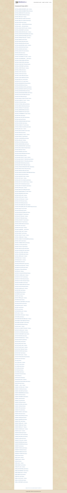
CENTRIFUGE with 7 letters (20, 299)
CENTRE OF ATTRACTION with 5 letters (22, 280)
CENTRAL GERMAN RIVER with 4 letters (22, 109)
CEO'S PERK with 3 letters (19, 371)
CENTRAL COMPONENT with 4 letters (22, 66)
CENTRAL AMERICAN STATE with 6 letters (22, 12)
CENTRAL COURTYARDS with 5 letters (22, 77)
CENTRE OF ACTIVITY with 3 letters (21, 276)
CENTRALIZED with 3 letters (20, 261)
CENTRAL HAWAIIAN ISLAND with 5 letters (22, 121)
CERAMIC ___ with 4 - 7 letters (20, 385)
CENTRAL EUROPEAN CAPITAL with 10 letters (23, 87)
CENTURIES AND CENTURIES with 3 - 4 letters (23, 318)
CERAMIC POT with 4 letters (20, 409)
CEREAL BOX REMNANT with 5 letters (21, 470)
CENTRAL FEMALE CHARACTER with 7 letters (23, 98)
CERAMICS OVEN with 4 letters (20, 438)
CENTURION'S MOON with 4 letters (21, 324)
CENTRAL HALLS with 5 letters (20, 119)
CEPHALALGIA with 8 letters (20, 377)
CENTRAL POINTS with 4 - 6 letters (21, 197)
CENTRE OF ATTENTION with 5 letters (22, 278)
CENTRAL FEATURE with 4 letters (21, 96)
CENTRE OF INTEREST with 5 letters (21, 282)
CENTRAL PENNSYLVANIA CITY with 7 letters (23, 191)
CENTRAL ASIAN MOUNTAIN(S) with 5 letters (23, 35)
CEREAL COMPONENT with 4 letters (21, 482)
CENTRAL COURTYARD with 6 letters (21, 75)
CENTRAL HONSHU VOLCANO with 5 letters (23, 126)
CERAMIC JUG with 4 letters (20, 400)
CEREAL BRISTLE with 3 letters (20, 474)
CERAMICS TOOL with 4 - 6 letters (21, 440)
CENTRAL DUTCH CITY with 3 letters (21, 81)
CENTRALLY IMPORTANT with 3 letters (22, 263)
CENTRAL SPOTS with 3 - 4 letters (21, 227)
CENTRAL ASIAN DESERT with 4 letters (22, 30)
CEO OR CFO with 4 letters (19, 364)
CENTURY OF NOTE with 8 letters (21, 339)
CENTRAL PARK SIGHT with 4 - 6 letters (22, 176)
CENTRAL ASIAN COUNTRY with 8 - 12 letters (23, 28)
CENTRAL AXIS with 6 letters (20, 52)
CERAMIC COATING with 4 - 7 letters (21, 387)
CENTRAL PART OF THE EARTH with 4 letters (23, 185)
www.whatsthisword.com (37, 491)
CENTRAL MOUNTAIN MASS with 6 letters (22, 153)
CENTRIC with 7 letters (19, 295)
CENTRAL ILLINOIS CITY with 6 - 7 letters (22, 134)
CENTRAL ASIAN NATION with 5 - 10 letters (23, 37)
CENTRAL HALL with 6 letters (20, 115)
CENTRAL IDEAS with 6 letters (20, 132)
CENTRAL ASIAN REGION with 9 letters (22, 43)
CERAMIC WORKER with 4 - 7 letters (21, 428)
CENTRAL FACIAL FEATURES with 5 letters (22, 94)
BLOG (50, 2)
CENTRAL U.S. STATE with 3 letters (21, 244)
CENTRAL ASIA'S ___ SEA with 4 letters (21, 26)
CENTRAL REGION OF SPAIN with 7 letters (22, 212)
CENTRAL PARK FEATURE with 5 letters (22, 170)
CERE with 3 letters (18, 461)
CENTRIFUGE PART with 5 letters (21, 303)
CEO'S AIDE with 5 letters (19, 368)
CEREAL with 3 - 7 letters (19, 463)
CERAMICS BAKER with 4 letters (20, 432)
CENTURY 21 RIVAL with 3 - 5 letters (21, 330)
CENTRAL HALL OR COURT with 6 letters (22, 117)
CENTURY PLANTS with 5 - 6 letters (21, 347)
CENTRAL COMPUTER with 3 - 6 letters (22, 68)
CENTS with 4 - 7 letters (19, 313)
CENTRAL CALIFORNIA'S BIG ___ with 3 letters (23, 58)
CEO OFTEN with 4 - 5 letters (20, 362)
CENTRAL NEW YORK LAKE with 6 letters (22, 162)
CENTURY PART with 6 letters (20, 341)
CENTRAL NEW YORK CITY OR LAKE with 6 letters (24, 161)
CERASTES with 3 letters (19, 455)
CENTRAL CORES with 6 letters (20, 69)
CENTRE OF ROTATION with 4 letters (21, 286)
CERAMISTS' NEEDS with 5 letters (21, 451)
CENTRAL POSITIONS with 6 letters (21, 202)
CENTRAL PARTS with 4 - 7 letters (21, 187)
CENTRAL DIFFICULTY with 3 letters (21, 79)
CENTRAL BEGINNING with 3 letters (21, 54)
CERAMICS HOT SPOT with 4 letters (21, 434)
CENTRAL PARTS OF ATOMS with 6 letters (22, 189)
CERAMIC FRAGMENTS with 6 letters (21, 396)
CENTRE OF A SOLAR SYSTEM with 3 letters (22, 273)
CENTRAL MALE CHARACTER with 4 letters (22, 147)
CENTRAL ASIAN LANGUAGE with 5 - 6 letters (23, 31)
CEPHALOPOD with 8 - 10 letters (21, 379)
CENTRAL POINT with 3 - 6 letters (21, 195)
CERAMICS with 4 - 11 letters (20, 430)
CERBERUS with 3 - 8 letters (20, 459)
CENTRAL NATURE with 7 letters (21, 155)
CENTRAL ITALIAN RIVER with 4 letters (22, 138)
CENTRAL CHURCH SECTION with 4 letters (22, 64)
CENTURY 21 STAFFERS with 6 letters (21, 332)
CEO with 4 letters (18, 360)
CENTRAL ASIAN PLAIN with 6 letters (21, 41)
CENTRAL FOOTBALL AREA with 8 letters (22, 104)
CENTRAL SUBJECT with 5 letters (21, 233)
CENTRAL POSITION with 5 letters (21, 200)
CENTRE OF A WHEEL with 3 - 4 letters (21, 275)
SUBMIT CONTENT (45, 2)
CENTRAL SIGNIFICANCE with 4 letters (22, 223)
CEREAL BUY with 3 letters (19, 476)
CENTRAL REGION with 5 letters (20, 210)
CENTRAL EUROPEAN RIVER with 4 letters (22, 90)
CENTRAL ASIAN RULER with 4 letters (21, 47)
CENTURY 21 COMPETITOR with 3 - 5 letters (23, 328)
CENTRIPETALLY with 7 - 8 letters (21, 305)
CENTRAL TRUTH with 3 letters (20, 240)
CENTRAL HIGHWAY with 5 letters (21, 123)
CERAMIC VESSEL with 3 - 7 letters (21, 423)
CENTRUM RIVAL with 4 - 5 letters (21, 311)
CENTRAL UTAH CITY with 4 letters (21, 246)
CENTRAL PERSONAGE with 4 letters (21, 193)
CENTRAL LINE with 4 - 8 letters (20, 140)
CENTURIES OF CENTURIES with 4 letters (22, 320)
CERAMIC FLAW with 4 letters (20, 394)
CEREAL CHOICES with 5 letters (20, 480)
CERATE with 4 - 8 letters (19, 457)
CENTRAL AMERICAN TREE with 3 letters (22, 14)
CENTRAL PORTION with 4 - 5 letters (21, 199)
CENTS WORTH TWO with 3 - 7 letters (22, 314)
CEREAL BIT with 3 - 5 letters (20, 466)
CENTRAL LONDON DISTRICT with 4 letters (23, 145)
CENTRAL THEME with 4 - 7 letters (21, 237)
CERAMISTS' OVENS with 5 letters (21, 453)
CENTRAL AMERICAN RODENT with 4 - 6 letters (23, 9)
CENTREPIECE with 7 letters (20, 294)
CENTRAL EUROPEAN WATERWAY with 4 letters (23, 92)
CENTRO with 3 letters (19, 309)
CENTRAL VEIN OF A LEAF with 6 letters (22, 248)
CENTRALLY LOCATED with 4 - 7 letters (22, 265)
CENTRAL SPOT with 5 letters (20, 225)
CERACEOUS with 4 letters (19, 383)
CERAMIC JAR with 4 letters (20, 398)
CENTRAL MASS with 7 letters (20, 149)
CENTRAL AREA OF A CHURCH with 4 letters (23, 20)
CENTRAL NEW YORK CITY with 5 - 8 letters (23, 157)
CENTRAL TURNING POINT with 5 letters (22, 242)
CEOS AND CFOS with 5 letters (20, 373)
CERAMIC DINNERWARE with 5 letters (22, 392)
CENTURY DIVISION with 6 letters (21, 335)
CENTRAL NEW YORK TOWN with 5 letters (22, 164)
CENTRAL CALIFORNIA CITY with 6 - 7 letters (23, 56)
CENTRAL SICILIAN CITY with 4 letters (22, 219)
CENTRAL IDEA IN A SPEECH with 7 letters (22, 130)
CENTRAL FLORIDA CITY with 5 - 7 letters (22, 100)
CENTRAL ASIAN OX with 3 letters (21, 39)
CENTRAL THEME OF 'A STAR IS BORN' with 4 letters (24, 238)
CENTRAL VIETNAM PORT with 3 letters (22, 250)
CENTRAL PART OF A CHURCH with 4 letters (23, 180)
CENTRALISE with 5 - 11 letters (20, 257)
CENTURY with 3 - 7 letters (19, 326)
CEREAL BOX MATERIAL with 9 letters (21, 468)
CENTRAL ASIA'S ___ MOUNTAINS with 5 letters (23, 24)
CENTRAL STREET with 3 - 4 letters (21, 231)
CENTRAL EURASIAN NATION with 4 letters (23, 83)
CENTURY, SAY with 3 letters (20, 358)
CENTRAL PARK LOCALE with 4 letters (22, 174)
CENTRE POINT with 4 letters (20, 290)
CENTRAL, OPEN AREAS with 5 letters (21, 254)
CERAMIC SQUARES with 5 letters (21, 419)
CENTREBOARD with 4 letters (20, 292)
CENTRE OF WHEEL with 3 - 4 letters (21, 288)
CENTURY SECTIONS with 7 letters (21, 349)
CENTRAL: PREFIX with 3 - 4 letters (21, 256)
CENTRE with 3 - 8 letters (19, 271)
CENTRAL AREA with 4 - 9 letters (20, 16)
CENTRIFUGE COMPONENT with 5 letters (22, 301)
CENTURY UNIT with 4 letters (20, 352)
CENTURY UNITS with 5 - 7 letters (21, 354)
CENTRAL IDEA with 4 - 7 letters (20, 128)
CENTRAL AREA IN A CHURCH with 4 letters (23, 18)
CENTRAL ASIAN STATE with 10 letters (22, 50)
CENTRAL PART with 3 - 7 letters (21, 178)
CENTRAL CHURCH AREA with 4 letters (22, 60)
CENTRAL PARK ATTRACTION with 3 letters (23, 168)
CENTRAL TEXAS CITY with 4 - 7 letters (22, 235)
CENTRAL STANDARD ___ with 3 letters (22, 229)
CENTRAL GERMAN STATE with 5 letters (22, 111)
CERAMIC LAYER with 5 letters (20, 402)
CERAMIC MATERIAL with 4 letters (21, 404)
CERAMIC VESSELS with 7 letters (20, 425)
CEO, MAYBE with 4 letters (19, 366)
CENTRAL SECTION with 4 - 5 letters (21, 216)
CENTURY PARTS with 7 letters (20, 343)
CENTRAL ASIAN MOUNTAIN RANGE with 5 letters (24, 33)
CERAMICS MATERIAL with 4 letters (21, 436)
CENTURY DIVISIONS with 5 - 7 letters (21, 337)
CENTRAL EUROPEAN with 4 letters (21, 85)
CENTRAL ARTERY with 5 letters (20, 22)
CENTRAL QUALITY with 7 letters (21, 208)
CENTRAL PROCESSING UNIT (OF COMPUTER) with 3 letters (26, 206)
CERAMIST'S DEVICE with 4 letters (21, 447)
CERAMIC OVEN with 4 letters (20, 406)
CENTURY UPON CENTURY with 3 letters (22, 356)
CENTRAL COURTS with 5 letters (21, 73)
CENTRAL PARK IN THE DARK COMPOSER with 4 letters (25, 172)
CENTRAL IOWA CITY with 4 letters (21, 136)
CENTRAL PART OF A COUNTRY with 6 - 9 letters (24, 181)
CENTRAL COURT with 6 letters (20, 71)
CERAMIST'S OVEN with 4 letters (21, 449)
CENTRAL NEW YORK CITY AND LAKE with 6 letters (24, 159)
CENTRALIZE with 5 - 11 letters (20, 259)
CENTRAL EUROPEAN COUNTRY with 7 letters (23, 88)
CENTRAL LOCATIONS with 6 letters (21, 142)
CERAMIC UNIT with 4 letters (20, 421)
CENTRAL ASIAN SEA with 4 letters (21, 49)
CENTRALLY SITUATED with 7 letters (21, 267)
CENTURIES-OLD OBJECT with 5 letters (22, 322)
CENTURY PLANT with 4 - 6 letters (21, 345)
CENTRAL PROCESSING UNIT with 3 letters (22, 204)
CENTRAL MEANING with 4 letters (21, 151)
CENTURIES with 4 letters (19, 316)
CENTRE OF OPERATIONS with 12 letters (22, 284)
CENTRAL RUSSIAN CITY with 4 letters (22, 214)
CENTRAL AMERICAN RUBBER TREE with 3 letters (24, 11)
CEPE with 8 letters (18, 375)
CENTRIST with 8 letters (19, 307)
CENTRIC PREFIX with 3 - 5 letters (21, 297)
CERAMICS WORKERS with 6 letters (21, 444)
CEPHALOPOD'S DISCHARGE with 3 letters (22, 381)
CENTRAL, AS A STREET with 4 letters (21, 252)
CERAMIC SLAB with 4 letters (20, 413)
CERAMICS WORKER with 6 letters (21, 442)
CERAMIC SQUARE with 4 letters (20, 417)
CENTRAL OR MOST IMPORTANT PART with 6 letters (24, 166)
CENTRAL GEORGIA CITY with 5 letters (22, 107)
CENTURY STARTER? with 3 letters (21, 351)
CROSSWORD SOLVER (37, 2)
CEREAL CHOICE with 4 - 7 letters (21, 478)
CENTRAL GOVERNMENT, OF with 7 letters (22, 113)
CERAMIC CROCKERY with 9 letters (21, 390)
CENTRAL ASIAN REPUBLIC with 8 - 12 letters (23, 45)
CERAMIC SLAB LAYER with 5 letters (21, 415)
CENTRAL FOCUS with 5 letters (20, 102)
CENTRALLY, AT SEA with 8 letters (21, 269)
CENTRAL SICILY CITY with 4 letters (21, 221)
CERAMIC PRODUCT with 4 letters (21, 411)
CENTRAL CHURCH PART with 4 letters (22, 62)
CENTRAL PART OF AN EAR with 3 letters (22, 183)
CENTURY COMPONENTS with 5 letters (22, 333)
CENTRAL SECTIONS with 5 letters (21, 218)
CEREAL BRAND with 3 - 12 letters (21, 472)
